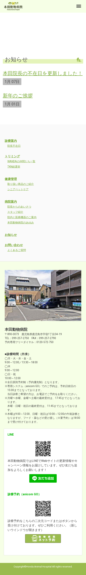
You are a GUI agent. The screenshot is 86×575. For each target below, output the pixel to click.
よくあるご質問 (16, 250)
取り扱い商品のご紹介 (20, 183)
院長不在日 (14, 145)
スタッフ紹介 (15, 211)
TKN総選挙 (13, 166)
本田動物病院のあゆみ (20, 222)
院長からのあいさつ (19, 206)
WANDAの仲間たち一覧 (21, 161)
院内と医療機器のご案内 (21, 217)
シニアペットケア (18, 189)
